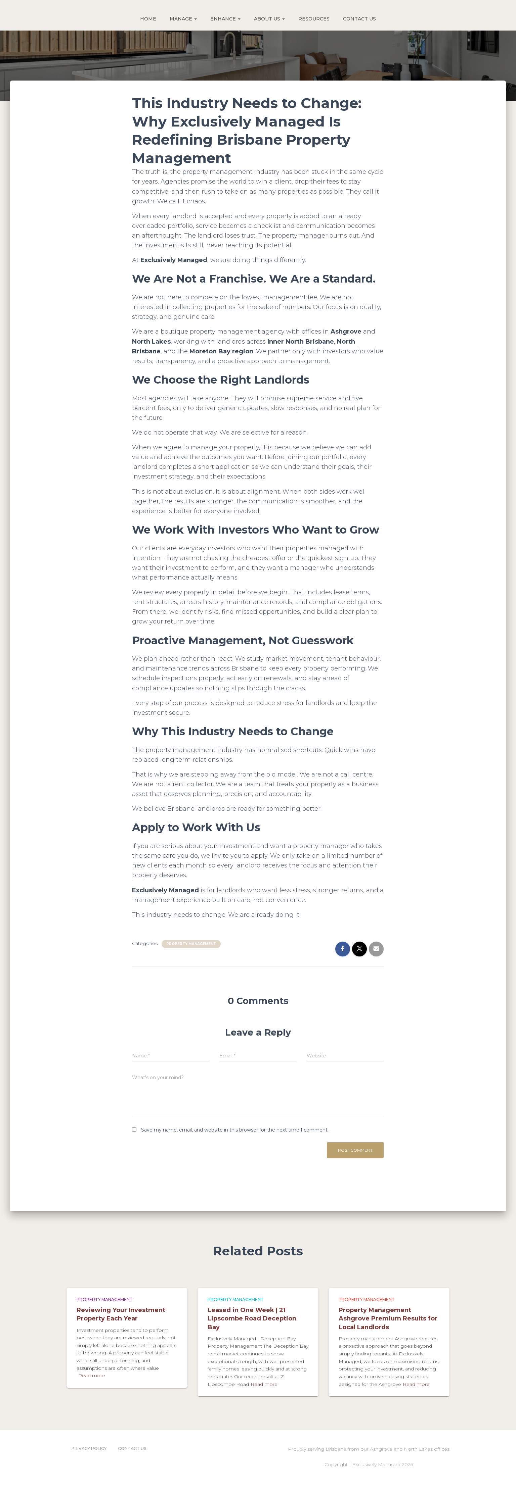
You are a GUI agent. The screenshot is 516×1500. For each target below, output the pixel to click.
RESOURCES (314, 19)
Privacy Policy (89, 1448)
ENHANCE (225, 19)
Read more (91, 1375)
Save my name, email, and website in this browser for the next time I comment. (235, 1130)
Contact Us (132, 1448)
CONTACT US (359, 19)
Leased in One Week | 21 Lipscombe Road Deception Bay (252, 1318)
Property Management (191, 944)
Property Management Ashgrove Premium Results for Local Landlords (388, 1318)
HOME (148, 19)
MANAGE (183, 19)
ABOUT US (269, 19)
